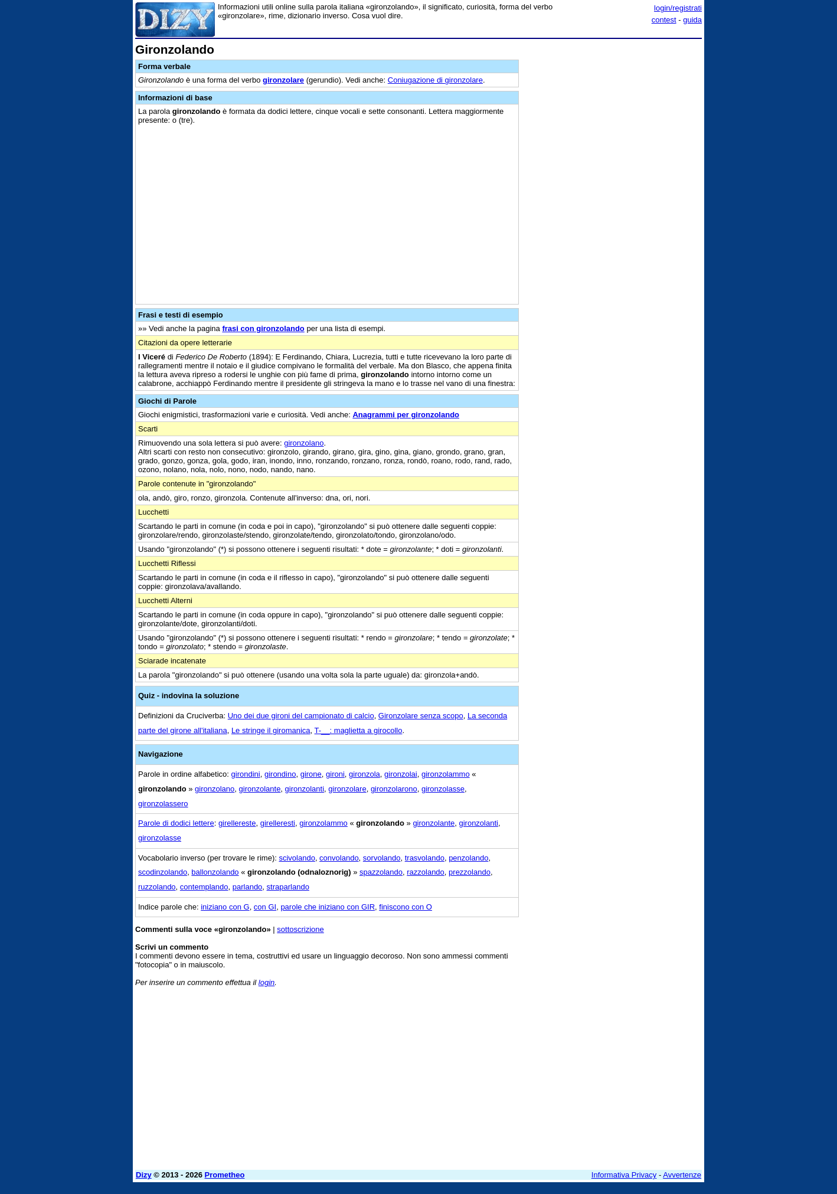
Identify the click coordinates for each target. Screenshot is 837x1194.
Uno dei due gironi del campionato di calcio (301, 715)
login (266, 982)
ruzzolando (157, 886)
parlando (248, 886)
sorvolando (382, 857)
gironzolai (400, 774)
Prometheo (225, 1174)
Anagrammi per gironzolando (405, 414)
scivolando (297, 857)
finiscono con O (405, 906)
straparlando (288, 886)
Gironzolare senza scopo (420, 715)
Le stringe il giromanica (270, 730)
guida (692, 19)
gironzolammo (445, 774)
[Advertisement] (613, 220)
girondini (245, 774)
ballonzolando (214, 872)
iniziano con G (225, 906)
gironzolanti (305, 788)
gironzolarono (394, 788)
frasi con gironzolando (263, 328)
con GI (265, 906)
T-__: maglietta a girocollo (359, 730)
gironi (335, 774)
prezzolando (470, 872)
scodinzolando (162, 872)
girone (311, 774)
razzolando (425, 872)
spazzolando (381, 872)
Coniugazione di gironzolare (435, 80)
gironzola (364, 774)
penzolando (468, 857)
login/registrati (678, 8)
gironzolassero (163, 803)
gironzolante (260, 788)
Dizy (144, 1174)
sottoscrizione (300, 929)
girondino (280, 774)
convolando (339, 857)
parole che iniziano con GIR (327, 906)
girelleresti (277, 823)
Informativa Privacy (624, 1174)
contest (664, 19)
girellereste (237, 823)
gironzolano (303, 443)
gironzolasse (443, 788)
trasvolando (424, 857)
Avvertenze (682, 1174)
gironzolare (283, 80)
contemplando (204, 886)
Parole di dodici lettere (176, 823)
